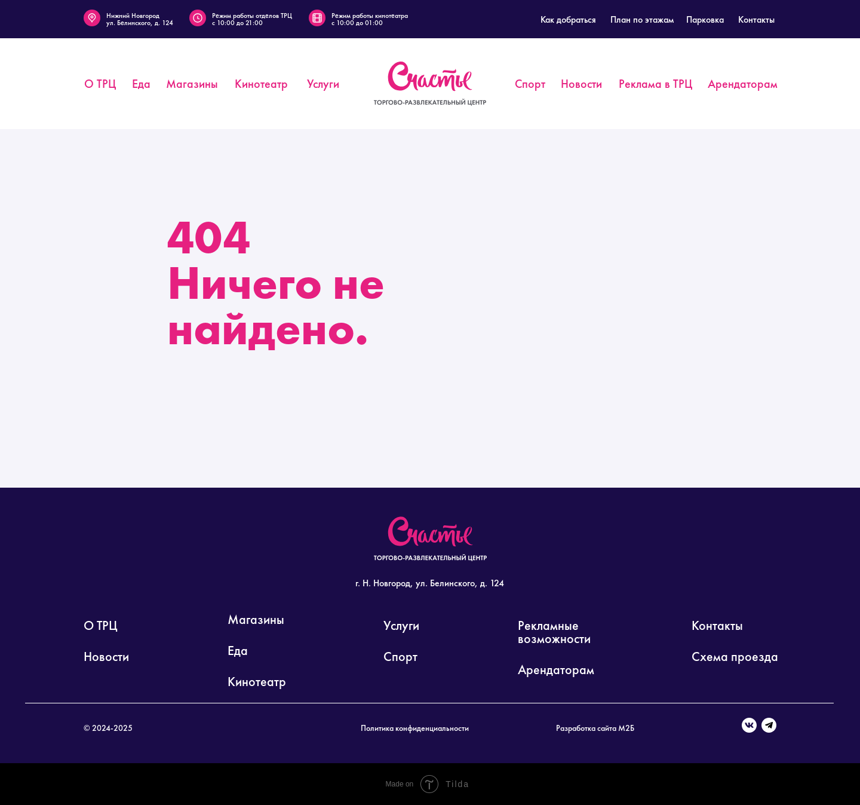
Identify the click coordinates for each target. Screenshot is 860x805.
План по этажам (642, 19)
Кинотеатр (257, 681)
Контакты (756, 19)
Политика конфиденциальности (415, 728)
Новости (106, 656)
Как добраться (568, 19)
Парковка (705, 19)
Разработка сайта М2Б (595, 728)
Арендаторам (556, 669)
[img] (430, 84)
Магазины (256, 619)
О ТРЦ (101, 625)
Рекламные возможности (554, 632)
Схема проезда (735, 656)
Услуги (401, 625)
